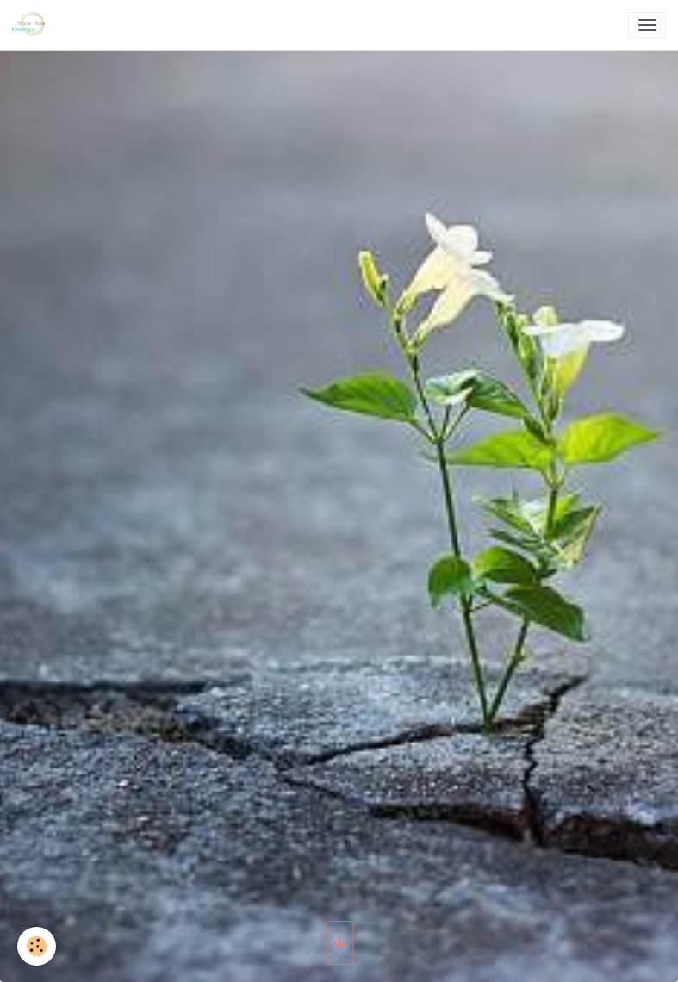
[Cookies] (36, 946)
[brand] (32, 25)
